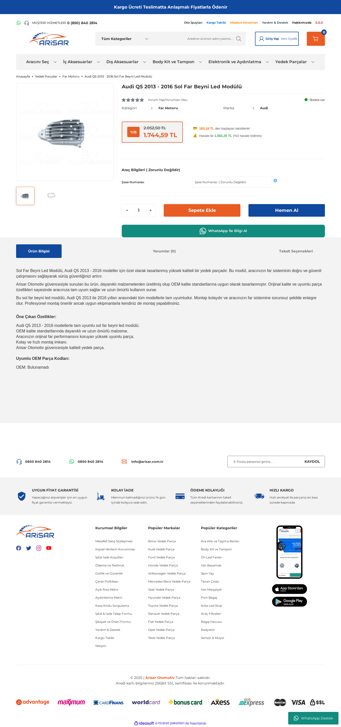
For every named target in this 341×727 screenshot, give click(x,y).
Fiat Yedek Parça (160, 622)
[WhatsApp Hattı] (18, 22)
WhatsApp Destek (313, 718)
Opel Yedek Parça (161, 630)
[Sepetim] (316, 39)
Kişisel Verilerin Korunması (115, 549)
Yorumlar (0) (164, 251)
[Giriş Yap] (262, 39)
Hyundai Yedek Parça (164, 597)
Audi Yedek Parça (161, 549)
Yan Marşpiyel (211, 589)
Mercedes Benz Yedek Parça (169, 581)
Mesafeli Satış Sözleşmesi (114, 541)
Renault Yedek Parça (163, 614)
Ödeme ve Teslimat (109, 565)
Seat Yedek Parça (161, 589)
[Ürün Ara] (199, 39)
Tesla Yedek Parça (161, 638)
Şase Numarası (133, 182)
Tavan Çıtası (210, 581)
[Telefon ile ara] (60, 23)
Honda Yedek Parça (163, 565)
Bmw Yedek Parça (162, 541)
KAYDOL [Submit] (312, 461)
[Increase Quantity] (150, 210)
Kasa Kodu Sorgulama (112, 605)
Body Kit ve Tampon (216, 549)
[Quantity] (138, 210)
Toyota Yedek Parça (163, 605)
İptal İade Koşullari (109, 557)
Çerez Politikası (106, 581)
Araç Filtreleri (211, 614)
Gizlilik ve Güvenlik (109, 573)
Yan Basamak (211, 565)
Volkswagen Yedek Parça (167, 573)
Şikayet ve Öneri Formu (113, 622)
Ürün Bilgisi (39, 251)
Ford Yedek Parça (161, 557)
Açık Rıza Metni (106, 589)
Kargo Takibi (104, 638)
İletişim (100, 646)
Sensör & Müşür (212, 638)
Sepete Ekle (202, 210)
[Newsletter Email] (276, 461)
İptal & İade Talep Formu (113, 614)
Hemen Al (287, 210)
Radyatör (208, 630)
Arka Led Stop (211, 605)
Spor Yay (207, 573)
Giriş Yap (272, 39)
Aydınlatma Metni (108, 597)
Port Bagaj (209, 597)
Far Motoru (168, 108)
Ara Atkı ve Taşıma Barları (220, 541)
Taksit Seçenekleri (296, 251)
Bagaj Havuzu (211, 622)
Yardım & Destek (107, 630)
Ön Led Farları (211, 557)
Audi (264, 108)
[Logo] (50, 39)
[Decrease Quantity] (127, 210)
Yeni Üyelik (289, 39)
